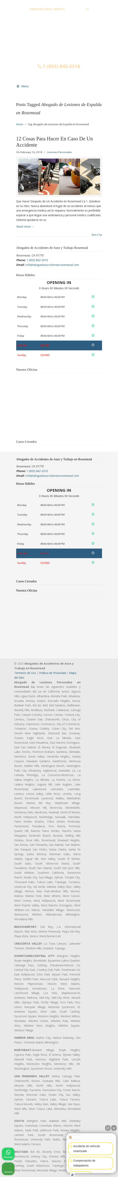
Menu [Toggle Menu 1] (22, 86)
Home (19, 124)
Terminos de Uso (25, 673)
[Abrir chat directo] (108, 1128)
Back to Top (97, 235)
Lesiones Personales (59, 152)
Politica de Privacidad (52, 673)
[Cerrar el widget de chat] (114, 1128)
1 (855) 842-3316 (75, 9)
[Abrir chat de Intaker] (72, 1175)
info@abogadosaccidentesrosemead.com (59, 15)
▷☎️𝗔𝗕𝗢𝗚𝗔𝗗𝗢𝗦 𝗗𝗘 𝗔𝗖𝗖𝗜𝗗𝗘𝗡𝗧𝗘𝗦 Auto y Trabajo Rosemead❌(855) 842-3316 (59, 41)
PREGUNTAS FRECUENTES (59, 3)
